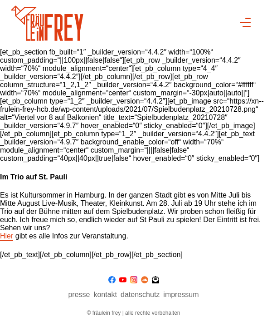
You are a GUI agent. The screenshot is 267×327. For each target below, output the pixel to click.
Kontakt (105, 294)
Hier (6, 236)
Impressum (181, 294)
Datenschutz (140, 294)
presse (79, 294)
